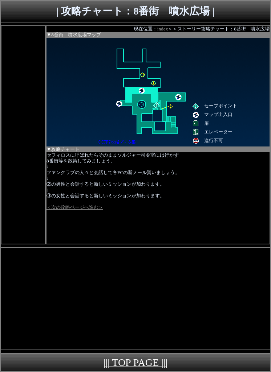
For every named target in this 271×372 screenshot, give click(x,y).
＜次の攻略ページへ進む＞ (74, 207)
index (162, 29)
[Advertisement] (23, 135)
